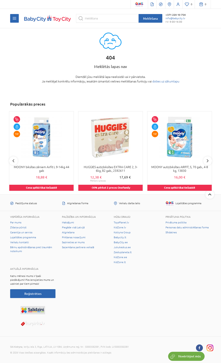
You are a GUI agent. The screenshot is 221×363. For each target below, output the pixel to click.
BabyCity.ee (121, 242)
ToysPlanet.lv (121, 222)
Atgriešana (68, 232)
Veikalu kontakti (19, 242)
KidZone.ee (120, 257)
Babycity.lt (120, 237)
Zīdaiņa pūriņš (18, 227)
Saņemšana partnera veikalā (78, 247)
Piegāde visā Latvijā (73, 227)
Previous (13, 160)
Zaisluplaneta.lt (123, 252)
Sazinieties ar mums (73, 242)
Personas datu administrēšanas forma (187, 227)
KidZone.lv (120, 227)
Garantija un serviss (21, 232)
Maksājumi (68, 222)
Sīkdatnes (171, 232)
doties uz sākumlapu (165, 81)
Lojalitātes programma (23, 237)
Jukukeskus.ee (122, 247)
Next (207, 160)
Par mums (15, 222)
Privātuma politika (176, 222)
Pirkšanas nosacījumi (73, 237)
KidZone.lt (120, 262)
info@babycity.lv (175, 18)
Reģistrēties (32, 293)
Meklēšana (150, 18)
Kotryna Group (122, 232)
